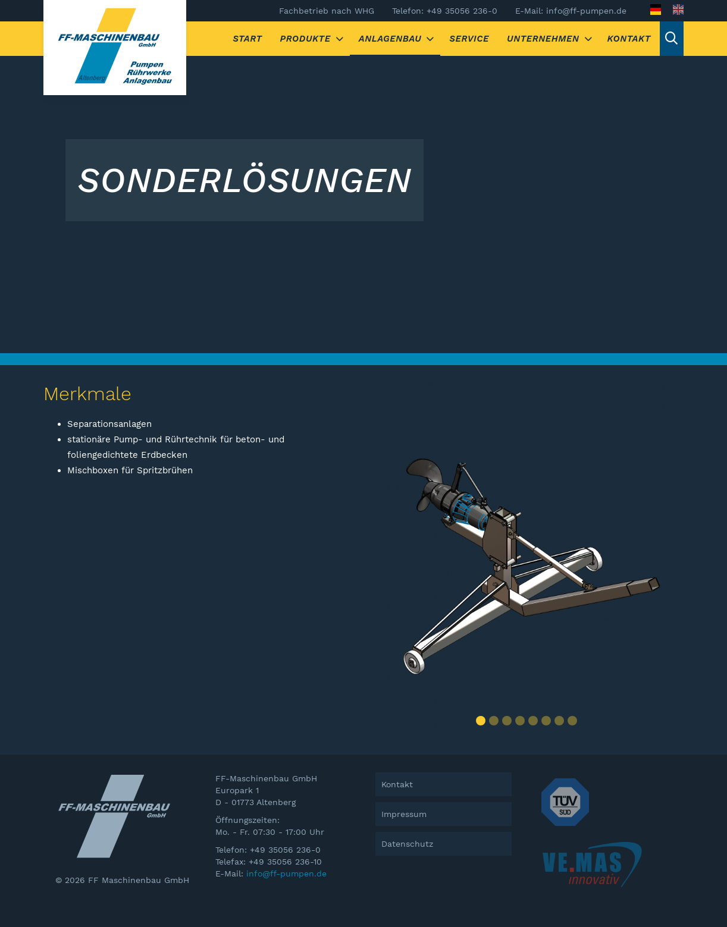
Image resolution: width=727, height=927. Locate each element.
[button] (480, 720)
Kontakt (629, 38)
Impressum (404, 814)
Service (469, 38)
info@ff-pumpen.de (286, 873)
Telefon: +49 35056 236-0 (444, 10)
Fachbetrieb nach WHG (326, 10)
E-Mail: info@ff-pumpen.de (570, 10)
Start (247, 38)
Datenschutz (407, 844)
